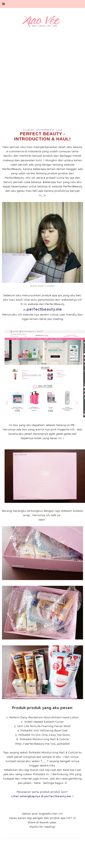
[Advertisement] (42, 80)
